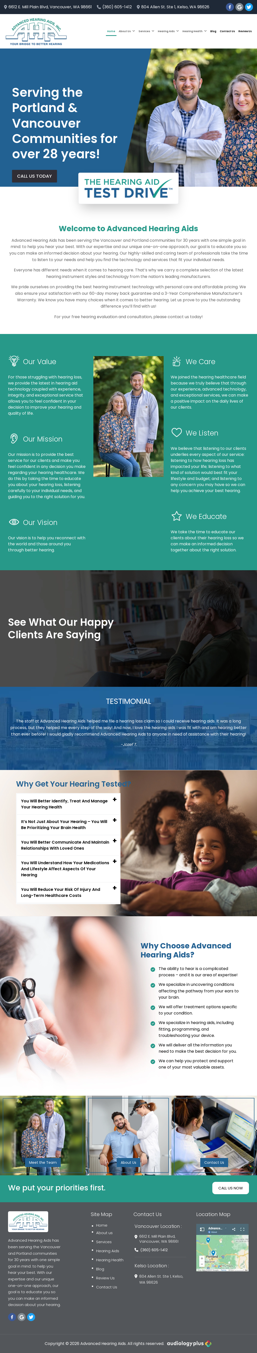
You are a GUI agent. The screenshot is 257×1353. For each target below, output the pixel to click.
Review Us (245, 31)
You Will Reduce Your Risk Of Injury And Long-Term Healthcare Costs (60, 892)
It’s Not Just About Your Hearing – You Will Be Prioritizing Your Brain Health (64, 825)
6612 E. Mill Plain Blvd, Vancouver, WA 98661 (48, 7)
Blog (213, 31)
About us (102, 1233)
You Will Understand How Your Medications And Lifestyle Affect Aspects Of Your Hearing (65, 869)
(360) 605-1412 (114, 7)
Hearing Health (194, 31)
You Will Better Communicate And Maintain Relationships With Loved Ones (65, 845)
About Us (127, 31)
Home (111, 31)
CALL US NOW (230, 1188)
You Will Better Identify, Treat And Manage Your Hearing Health (64, 804)
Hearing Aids (168, 31)
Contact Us (227, 31)
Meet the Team (43, 1162)
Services (146, 31)
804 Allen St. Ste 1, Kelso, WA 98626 (173, 7)
